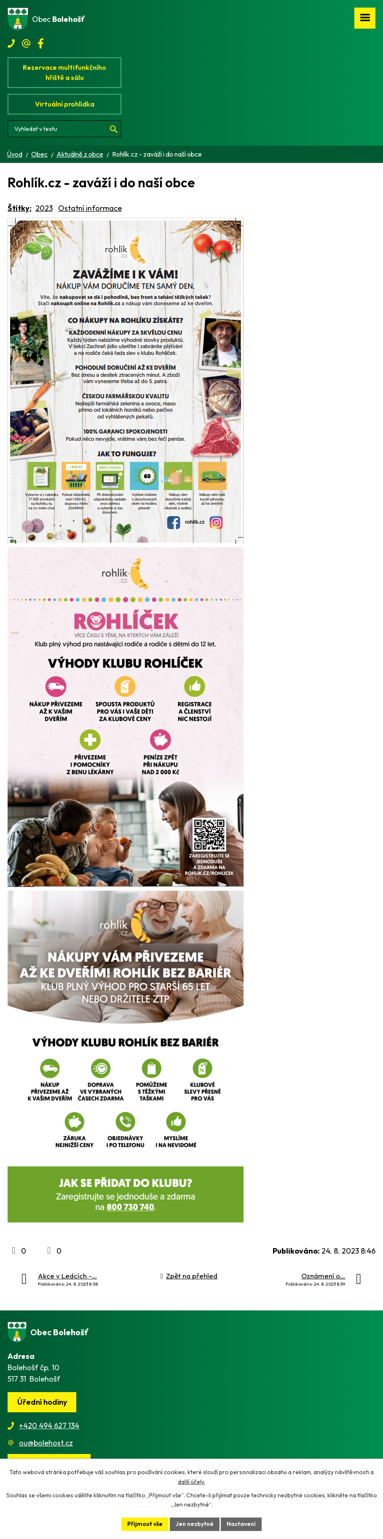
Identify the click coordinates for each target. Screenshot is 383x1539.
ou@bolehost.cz (46, 1443)
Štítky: (20, 208)
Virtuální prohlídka (64, 104)
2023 (44, 208)
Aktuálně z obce (79, 154)
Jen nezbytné (195, 1524)
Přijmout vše (145, 1524)
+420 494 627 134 (49, 1425)
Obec (39, 154)
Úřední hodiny (42, 1402)
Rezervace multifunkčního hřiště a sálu (64, 72)
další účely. (191, 1482)
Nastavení (241, 1524)
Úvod (14, 154)
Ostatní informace (90, 208)
